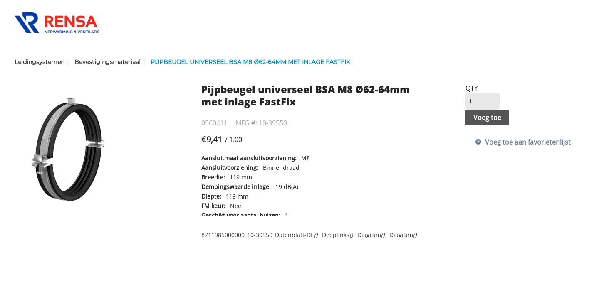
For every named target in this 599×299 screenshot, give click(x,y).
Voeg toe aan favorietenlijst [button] (528, 142)
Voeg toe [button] (487, 117)
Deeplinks (337, 235)
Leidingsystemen (39, 62)
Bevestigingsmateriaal (107, 62)
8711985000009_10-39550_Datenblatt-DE (259, 235)
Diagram (370, 235)
